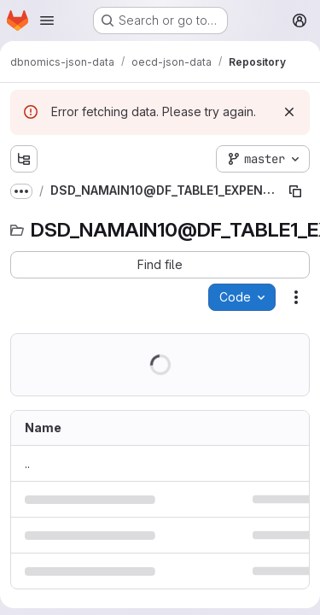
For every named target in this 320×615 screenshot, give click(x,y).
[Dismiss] (289, 112)
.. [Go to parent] (27, 463)
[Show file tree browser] (24, 159)
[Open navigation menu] (47, 20)
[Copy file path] (295, 191)
